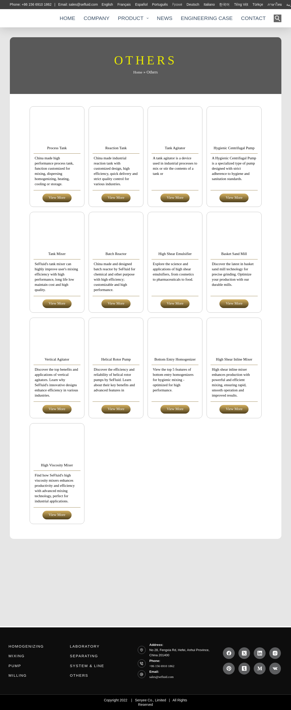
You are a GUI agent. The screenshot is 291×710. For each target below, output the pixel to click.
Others (77, 674)
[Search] (277, 18)
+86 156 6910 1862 (162, 666)
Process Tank (56, 162)
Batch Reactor (116, 282)
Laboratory (81, 647)
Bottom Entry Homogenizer (175, 403)
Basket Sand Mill (234, 282)
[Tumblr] (244, 669)
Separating (80, 656)
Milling (16, 674)
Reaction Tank (116, 162)
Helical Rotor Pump (116, 403)
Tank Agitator (175, 162)
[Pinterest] (229, 669)
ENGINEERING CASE (207, 18)
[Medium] (260, 669)
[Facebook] (229, 653)
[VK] (275, 669)
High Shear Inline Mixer (234, 403)
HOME (67, 18)
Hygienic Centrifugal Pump (234, 162)
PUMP (14, 665)
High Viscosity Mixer (57, 523)
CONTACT (253, 18)
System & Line (82, 665)
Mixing (15, 656)
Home (138, 72)
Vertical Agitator (57, 403)
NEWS (165, 18)
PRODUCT (133, 18)
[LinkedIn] (260, 653)
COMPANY (97, 18)
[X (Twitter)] (244, 653)
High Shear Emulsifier (175, 282)
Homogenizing (21, 647)
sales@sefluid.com (161, 677)
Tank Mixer (57, 282)
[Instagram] (275, 653)
